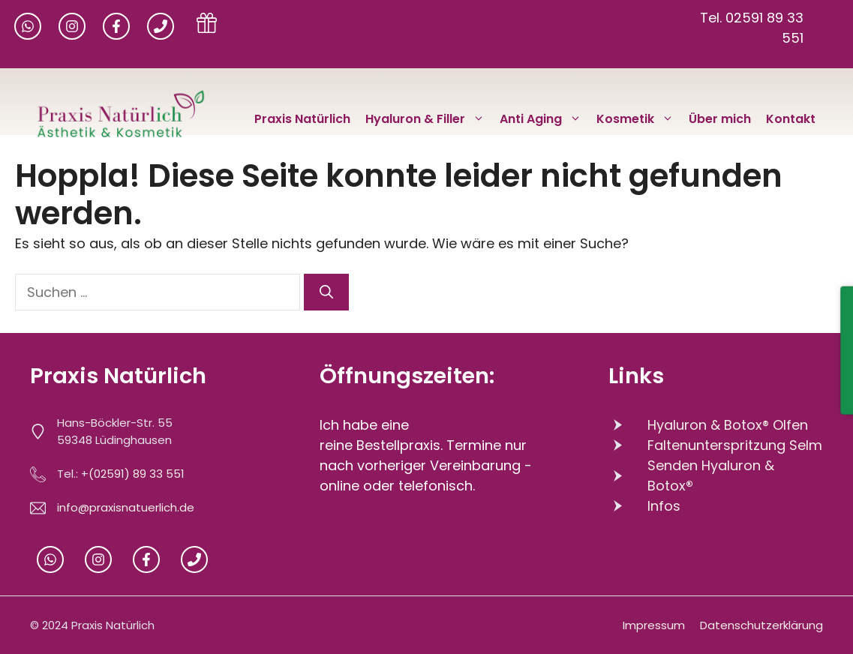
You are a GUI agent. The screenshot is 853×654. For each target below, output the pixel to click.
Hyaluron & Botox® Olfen (727, 425)
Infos (663, 505)
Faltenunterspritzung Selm (734, 445)
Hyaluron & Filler (428, 119)
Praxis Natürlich (302, 119)
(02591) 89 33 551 (137, 474)
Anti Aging (544, 119)
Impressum (654, 625)
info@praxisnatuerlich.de (125, 507)
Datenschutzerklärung (761, 625)
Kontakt (790, 119)
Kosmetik (638, 119)
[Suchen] (326, 292)
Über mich (720, 119)
